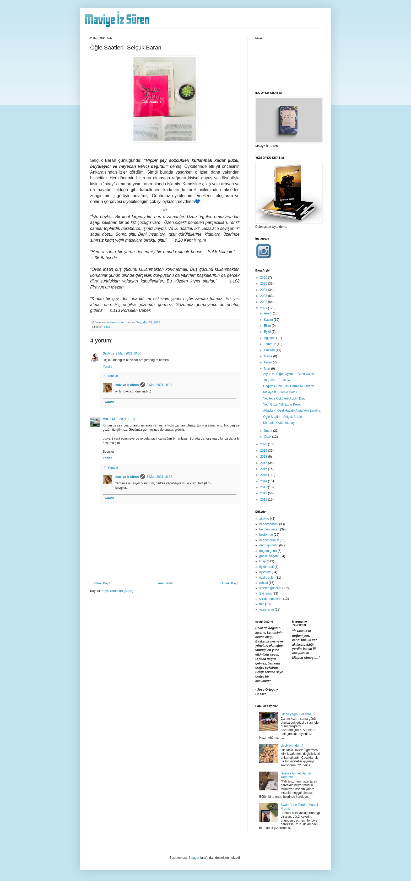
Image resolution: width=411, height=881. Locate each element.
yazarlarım (266, 609)
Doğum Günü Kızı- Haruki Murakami (288, 386)
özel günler (267, 577)
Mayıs (268, 356)
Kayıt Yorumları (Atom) (117, 591)
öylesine (265, 572)
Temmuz (270, 344)
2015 (264, 475)
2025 (264, 283)
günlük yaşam (269, 556)
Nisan (268, 362)
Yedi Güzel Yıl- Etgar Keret (282, 404)
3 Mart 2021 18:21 (159, 385)
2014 (264, 481)
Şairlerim (265, 593)
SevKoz (108, 353)
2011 (264, 499)
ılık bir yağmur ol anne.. (297, 714)
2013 (264, 487)
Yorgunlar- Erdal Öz (277, 380)
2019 (264, 450)
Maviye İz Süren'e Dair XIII (281, 392)
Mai (105, 419)
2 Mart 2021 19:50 (128, 353)
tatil (261, 604)
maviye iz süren (127, 385)
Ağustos (270, 338)
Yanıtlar (112, 376)
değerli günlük (269, 540)
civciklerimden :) (292, 745)
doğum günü (268, 551)
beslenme (266, 534)
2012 (264, 493)
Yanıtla (107, 366)
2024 (264, 290)
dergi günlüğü (268, 545)
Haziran (270, 350)
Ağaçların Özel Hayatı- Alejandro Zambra (292, 410)
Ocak (268, 437)
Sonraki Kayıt (100, 583)
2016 (264, 469)
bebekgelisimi (268, 524)
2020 (264, 444)
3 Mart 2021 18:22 (159, 477)
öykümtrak (266, 567)
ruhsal (263, 583)
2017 (264, 463)
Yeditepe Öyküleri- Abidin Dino (284, 398)
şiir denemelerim (270, 599)
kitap (107, 326)
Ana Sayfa (165, 583)
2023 (264, 296)
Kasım (269, 320)
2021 (264, 308)
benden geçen (269, 529)
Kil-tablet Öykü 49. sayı (279, 423)
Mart (267, 368)
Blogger (193, 858)
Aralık (268, 313)
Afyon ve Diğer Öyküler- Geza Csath (288, 374)
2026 (264, 277)
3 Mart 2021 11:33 (122, 419)
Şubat (268, 431)
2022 (264, 302)
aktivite (264, 518)
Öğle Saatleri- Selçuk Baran (282, 417)
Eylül (268, 332)
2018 (264, 456)
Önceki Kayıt (229, 583)
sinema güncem (270, 588)
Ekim (268, 326)
